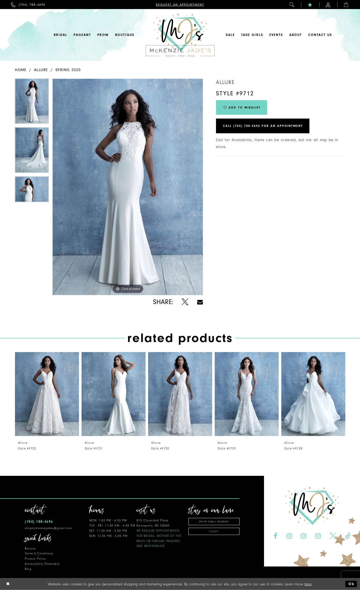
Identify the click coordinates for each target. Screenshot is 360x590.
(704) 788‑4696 (39, 521)
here (307, 584)
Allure (41, 70)
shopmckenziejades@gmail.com (48, 528)
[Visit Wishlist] (310, 4)
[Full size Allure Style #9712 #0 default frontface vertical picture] (128, 187)
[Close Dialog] (8, 583)
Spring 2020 (68, 70)
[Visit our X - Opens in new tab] (333, 536)
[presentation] (47, 394)
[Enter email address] (213, 521)
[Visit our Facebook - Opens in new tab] (275, 536)
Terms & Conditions (39, 553)
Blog (28, 569)
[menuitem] (28, 4)
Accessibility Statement (42, 563)
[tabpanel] (32, 103)
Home (21, 70)
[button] (292, 4)
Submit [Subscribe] (214, 531)
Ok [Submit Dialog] (351, 584)
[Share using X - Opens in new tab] (185, 302)
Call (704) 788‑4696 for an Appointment (263, 126)
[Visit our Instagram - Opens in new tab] (289, 536)
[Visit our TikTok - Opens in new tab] (348, 536)
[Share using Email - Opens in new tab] (200, 302)
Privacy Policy (35, 558)
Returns (30, 548)
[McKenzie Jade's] (180, 35)
